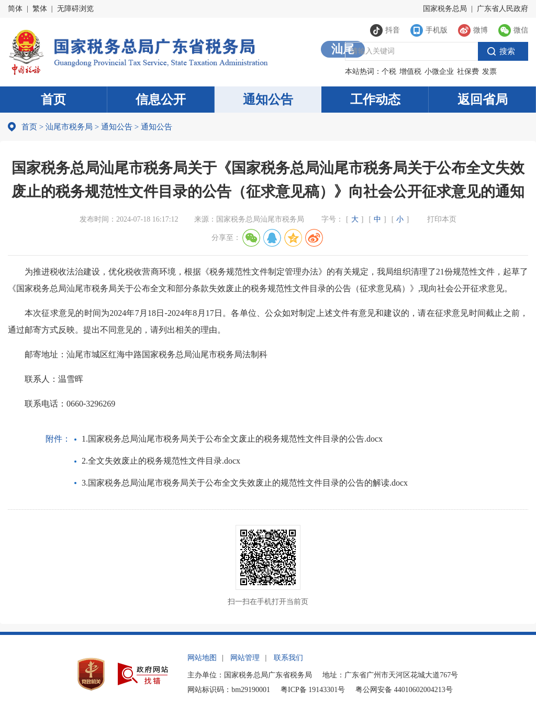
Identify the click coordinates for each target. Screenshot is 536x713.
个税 (389, 71)
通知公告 (268, 99)
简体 (15, 9)
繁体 (39, 9)
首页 (53, 99)
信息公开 (161, 99)
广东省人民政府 (502, 9)
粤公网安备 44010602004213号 (404, 690)
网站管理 (245, 658)
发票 (489, 71)
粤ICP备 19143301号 (313, 690)
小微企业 (439, 71)
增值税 (410, 71)
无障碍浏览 (75, 9)
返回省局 (482, 99)
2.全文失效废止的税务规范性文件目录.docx (161, 460)
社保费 (468, 71)
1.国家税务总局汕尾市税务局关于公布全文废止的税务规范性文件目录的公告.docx (232, 438)
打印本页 (441, 219)
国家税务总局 (445, 9)
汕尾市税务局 (69, 127)
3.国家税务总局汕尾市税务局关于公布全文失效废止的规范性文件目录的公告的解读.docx (245, 482)
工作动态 (375, 99)
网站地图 (202, 658)
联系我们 (288, 658)
